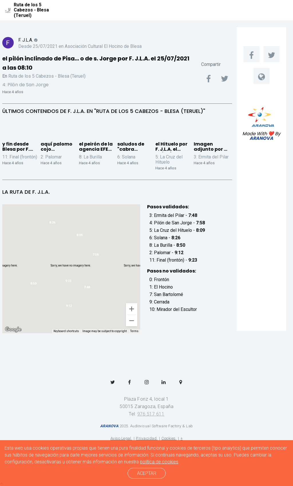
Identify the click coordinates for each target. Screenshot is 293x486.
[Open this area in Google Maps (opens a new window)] (13, 329)
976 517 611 (151, 414)
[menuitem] (251, 54)
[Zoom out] (131, 320)
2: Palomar (51, 157)
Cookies (168, 438)
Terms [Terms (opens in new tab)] (134, 331)
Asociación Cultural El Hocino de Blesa (103, 46)
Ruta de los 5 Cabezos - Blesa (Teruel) (47, 76)
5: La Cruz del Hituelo (169, 159)
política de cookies (159, 462)
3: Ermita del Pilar (211, 157)
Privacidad (146, 438)
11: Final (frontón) (19, 157)
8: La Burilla (90, 157)
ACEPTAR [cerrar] (146, 473)
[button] (95, 255)
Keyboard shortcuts (66, 331)
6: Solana (126, 157)
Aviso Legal (120, 438)
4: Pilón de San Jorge (25, 84)
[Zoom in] (131, 309)
